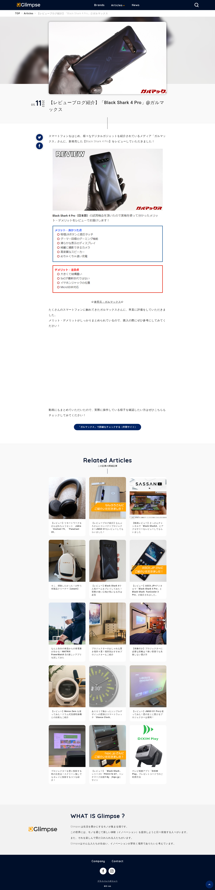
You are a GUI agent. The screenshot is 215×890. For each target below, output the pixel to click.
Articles (119, 5)
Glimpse (30, 6)
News (138, 5)
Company (98, 861)
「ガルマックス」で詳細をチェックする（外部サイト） (107, 427)
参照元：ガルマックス (107, 301)
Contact (117, 861)
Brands (102, 5)
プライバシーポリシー (107, 881)
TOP (17, 13)
